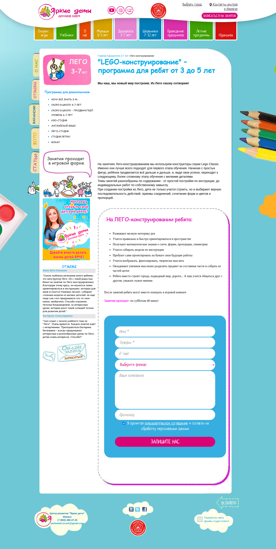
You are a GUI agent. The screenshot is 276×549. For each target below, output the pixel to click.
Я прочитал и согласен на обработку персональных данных (165, 426)
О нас (85, 33)
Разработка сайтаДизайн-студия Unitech (216, 519)
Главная (102, 55)
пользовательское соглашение (166, 423)
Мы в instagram (120, 10)
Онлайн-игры (44, 33)
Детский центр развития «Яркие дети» (64, 12)
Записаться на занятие (219, 16)
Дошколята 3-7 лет (125, 33)
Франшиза (226, 35)
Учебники (66, 35)
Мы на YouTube (112, 10)
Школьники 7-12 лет (150, 33)
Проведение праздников (175, 33)
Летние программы (201, 33)
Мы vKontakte (129, 10)
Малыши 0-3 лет (103, 33)
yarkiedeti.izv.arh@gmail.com (67, 523)
